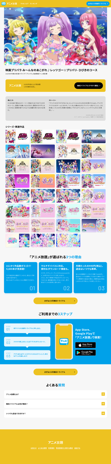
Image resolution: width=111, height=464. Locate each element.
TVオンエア (25, 3)
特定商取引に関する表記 (64, 448)
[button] (55, 394)
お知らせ (34, 448)
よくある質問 (42, 448)
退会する (77, 448)
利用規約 (51, 448)
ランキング (33, 3)
